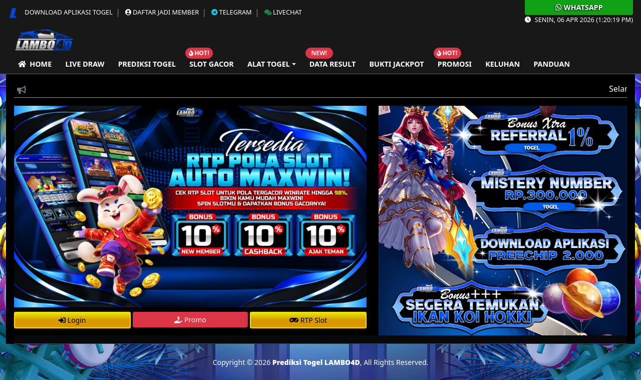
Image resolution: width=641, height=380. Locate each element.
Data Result (332, 64)
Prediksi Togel (147, 64)
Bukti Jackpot (396, 64)
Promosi (455, 64)
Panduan (551, 64)
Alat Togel (268, 64)
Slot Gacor (211, 64)
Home (35, 64)
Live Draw (84, 64)
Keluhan (502, 64)
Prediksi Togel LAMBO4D (316, 362)
